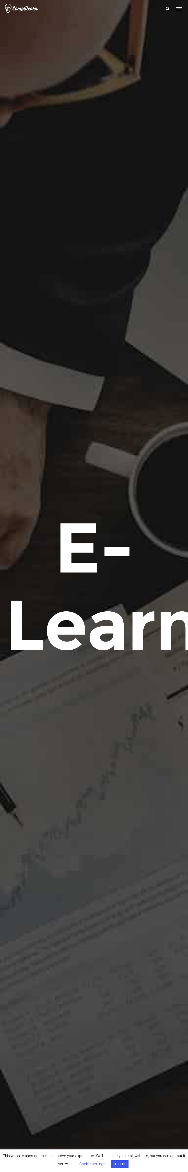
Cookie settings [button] (92, 1164)
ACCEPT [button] (120, 1164)
